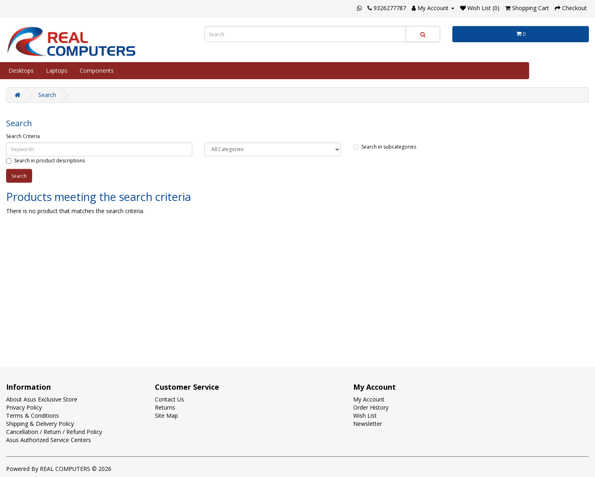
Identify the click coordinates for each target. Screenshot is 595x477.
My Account (368, 399)
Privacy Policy (24, 407)
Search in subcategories (384, 146)
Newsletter (367, 423)
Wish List (365, 415)
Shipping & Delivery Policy (40, 423)
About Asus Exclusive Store (41, 399)
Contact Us (169, 399)
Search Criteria (23, 136)
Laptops (56, 70)
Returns (165, 407)
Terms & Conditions (32, 415)
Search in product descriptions (45, 160)
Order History (371, 407)
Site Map (166, 415)
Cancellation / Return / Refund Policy (54, 432)
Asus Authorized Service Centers (48, 440)
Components (97, 70)
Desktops (21, 70)
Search (47, 95)
